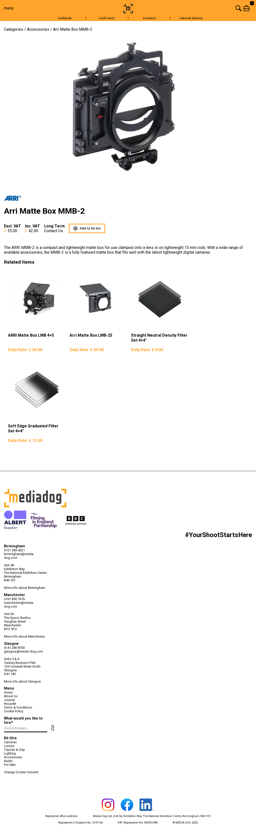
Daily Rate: (25, 349)
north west (106, 18)
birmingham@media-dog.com (19, 556)
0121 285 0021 (14, 550)
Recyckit (10, 704)
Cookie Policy (13, 711)
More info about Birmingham (24, 588)
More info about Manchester (24, 636)
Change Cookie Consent (21, 772)
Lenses (9, 746)
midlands (65, 18)
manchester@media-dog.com (19, 604)
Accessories (38, 29)
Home (8, 692)
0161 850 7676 (14, 599)
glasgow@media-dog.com (23, 651)
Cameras (10, 742)
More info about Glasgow (22, 681)
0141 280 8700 (14, 648)
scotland (149, 18)
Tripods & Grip (14, 750)
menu (9, 8)
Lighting (10, 753)
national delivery (191, 18)
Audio (8, 761)
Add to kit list (87, 228)
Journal (9, 700)
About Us (11, 696)
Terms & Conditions (18, 707)
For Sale (10, 765)
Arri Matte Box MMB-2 (72, 29)
